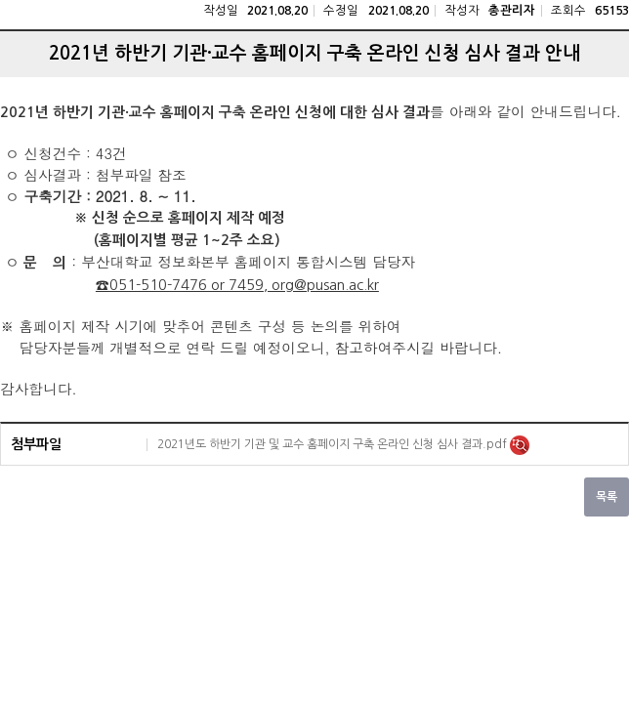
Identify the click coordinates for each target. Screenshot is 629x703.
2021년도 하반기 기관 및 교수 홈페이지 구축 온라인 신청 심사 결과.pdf (333, 444)
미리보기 (519, 445)
